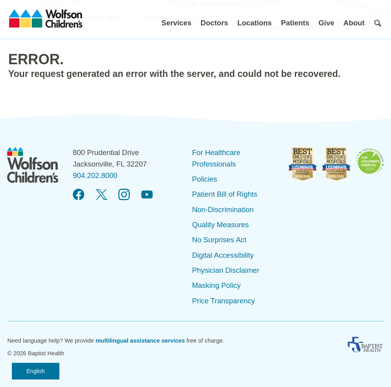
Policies (204, 179)
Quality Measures (220, 224)
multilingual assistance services (140, 340)
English (36, 371)
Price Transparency (223, 301)
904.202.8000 (95, 175)
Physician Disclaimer (225, 270)
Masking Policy (216, 285)
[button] (176, 18)
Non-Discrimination (223, 209)
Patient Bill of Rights (224, 194)
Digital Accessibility (223, 255)
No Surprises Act (219, 240)
